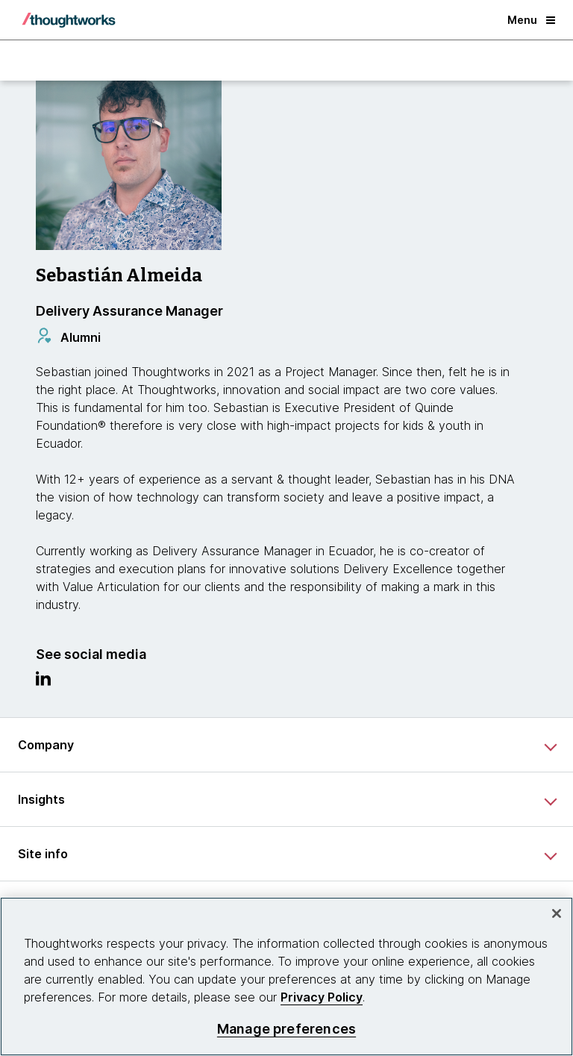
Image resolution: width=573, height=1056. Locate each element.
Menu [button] (531, 19)
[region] (286, 976)
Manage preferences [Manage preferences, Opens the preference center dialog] (286, 1029)
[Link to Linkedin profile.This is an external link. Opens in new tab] (43, 682)
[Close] (556, 913)
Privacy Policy (322, 997)
